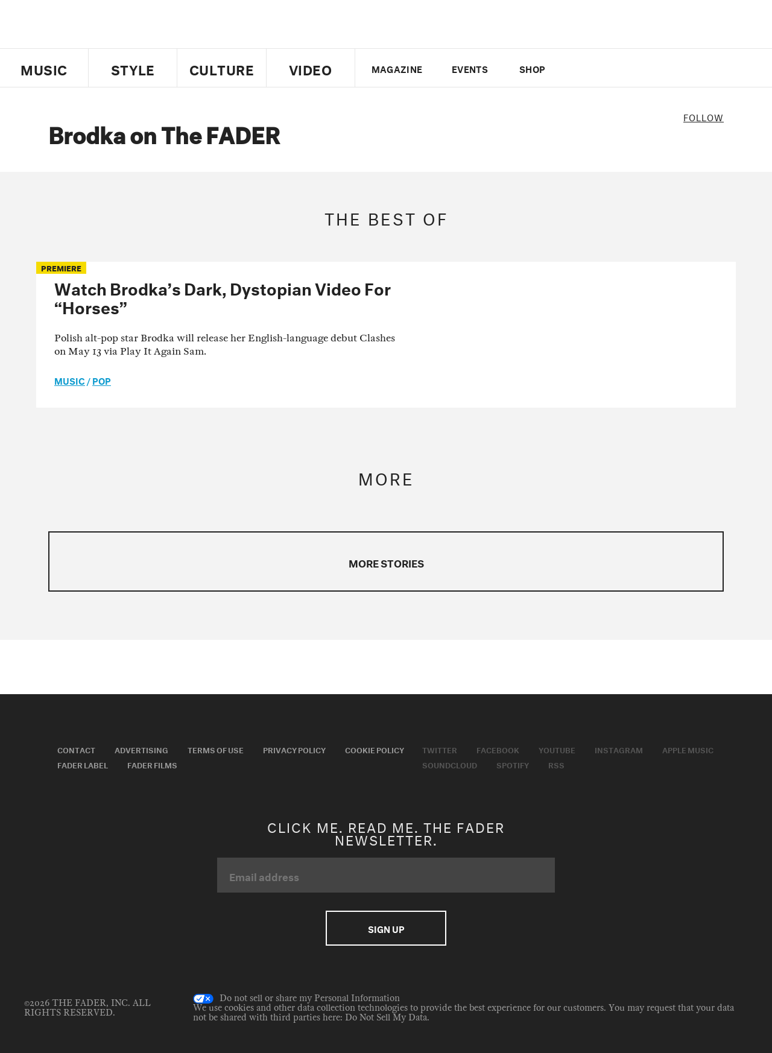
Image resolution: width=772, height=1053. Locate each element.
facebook (602, 68)
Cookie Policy (374, 749)
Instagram (619, 749)
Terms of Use (216, 749)
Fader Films (152, 764)
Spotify (512, 764)
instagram (643, 68)
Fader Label (82, 764)
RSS (556, 764)
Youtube (557, 749)
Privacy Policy (294, 749)
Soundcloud (449, 764)
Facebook (497, 749)
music (69, 380)
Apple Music (687, 749)
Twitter (581, 68)
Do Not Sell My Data (386, 1018)
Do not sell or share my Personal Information (296, 999)
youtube (623, 68)
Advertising (141, 749)
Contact (76, 749)
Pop (101, 380)
